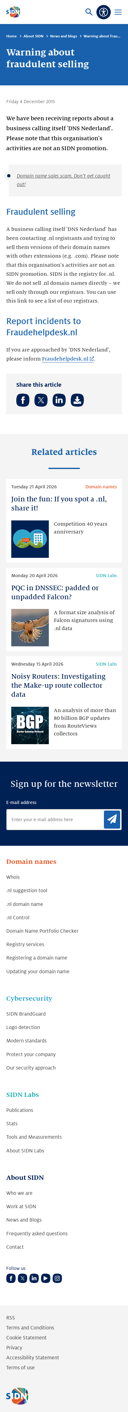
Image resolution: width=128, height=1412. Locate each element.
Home (11, 36)
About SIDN (33, 36)
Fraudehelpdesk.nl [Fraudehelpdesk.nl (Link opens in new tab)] (65, 359)
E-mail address (21, 802)
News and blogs (63, 36)
